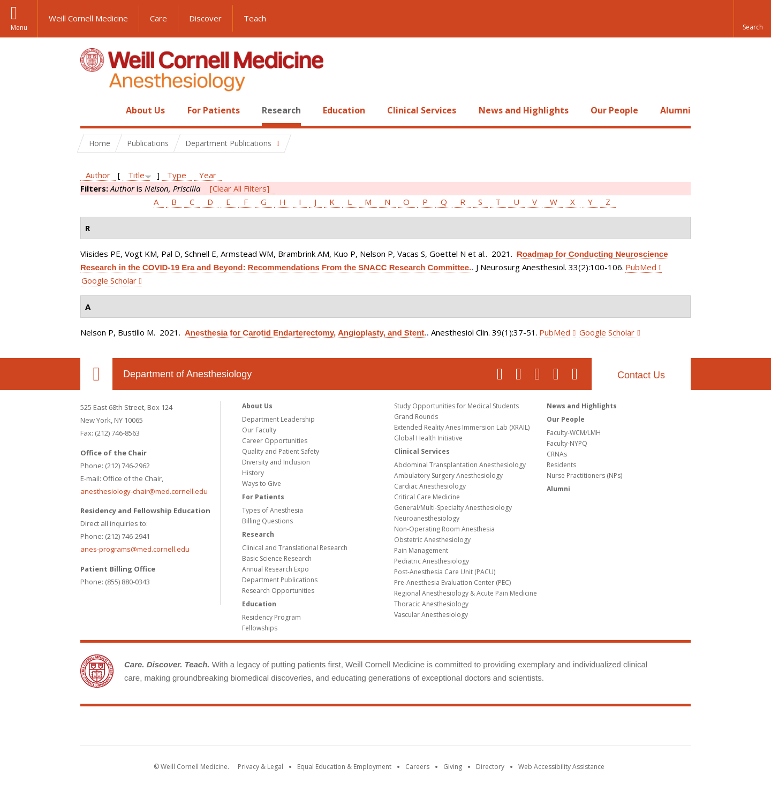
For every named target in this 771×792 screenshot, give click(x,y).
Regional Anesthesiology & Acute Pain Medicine (465, 593)
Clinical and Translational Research (294, 547)
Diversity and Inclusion (276, 462)
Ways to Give (261, 483)
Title (136, 175)
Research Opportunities (278, 590)
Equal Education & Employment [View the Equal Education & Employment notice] (344, 766)
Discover (205, 18)
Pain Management (421, 550)
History (253, 472)
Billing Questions (267, 521)
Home (92, 110)
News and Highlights (524, 110)
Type (176, 175)
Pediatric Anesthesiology (431, 561)
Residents (561, 464)
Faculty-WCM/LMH (574, 432)
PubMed (640, 267)
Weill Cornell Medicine (88, 18)
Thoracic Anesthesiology (431, 603)
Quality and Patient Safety (280, 451)
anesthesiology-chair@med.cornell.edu (144, 491)
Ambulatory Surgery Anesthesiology (448, 475)
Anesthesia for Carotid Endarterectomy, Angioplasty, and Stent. (305, 332)
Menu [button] (19, 27)
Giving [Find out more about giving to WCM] (452, 766)
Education (344, 110)
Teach (255, 18)
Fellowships (259, 628)
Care (158, 18)
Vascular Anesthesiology (431, 614)
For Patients (213, 110)
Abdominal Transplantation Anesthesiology (460, 464)
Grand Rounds (416, 416)
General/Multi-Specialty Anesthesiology (453, 507)
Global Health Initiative (428, 438)
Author (98, 175)
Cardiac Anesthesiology (430, 486)
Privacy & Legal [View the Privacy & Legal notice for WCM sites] (260, 766)
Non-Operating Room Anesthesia (444, 529)
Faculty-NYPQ (567, 443)
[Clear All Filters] (239, 188)
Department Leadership (278, 419)
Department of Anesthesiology (187, 374)
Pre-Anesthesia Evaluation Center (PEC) (452, 582)
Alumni (675, 110)
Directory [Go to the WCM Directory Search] (490, 766)
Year (207, 175)
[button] (752, 18)
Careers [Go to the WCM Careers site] (417, 766)
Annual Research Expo (275, 569)
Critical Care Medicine (427, 496)
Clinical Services (421, 110)
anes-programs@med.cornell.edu (135, 549)
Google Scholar (109, 280)
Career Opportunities (274, 440)
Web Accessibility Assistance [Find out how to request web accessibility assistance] (561, 766)
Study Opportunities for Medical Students (456, 405)
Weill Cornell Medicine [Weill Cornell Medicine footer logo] (385, 727)
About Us (145, 110)
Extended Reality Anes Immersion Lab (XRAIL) (462, 427)
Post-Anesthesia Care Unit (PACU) (444, 571)
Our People (614, 110)
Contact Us (641, 375)
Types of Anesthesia (272, 510)
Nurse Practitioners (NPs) (584, 475)
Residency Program (271, 617)
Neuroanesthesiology (426, 518)
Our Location (96, 374)
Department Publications (280, 579)
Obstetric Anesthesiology (432, 539)
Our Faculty (259, 430)
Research (281, 110)
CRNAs (557, 454)
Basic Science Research (277, 558)
